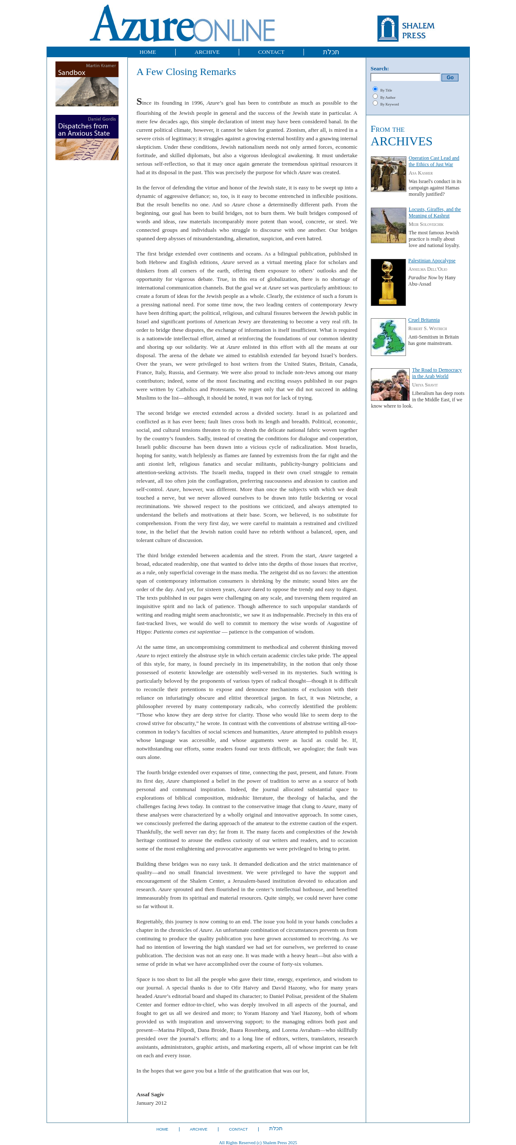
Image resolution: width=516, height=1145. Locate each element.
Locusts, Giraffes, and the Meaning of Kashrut (434, 212)
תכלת (331, 52)
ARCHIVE (207, 52)
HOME (148, 52)
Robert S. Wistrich (427, 328)
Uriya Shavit (425, 385)
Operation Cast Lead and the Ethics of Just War (433, 161)
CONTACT (271, 52)
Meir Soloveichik (426, 224)
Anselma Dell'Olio (427, 269)
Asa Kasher (420, 173)
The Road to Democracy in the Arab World (437, 373)
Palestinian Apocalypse (431, 261)
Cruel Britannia (423, 320)
